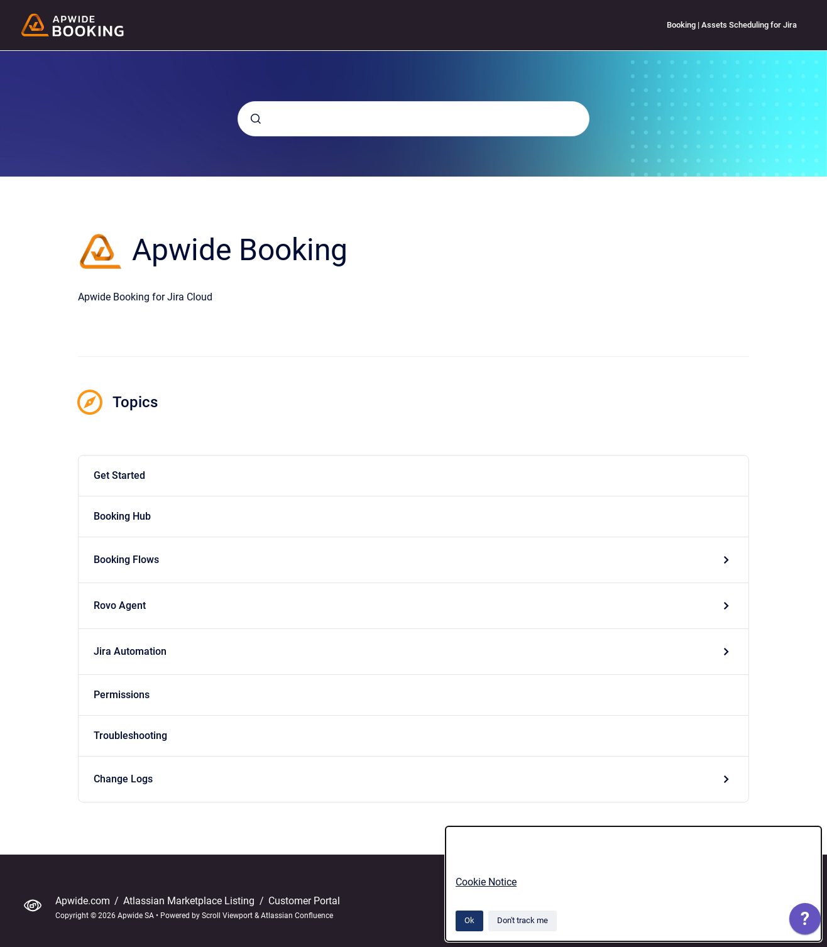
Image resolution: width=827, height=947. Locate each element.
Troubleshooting (130, 736)
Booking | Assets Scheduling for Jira (732, 25)
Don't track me (522, 920)
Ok (469, 920)
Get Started (119, 475)
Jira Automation (130, 651)
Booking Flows (126, 560)
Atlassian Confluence (297, 915)
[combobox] (413, 119)
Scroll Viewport (228, 915)
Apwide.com (83, 901)
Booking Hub (122, 516)
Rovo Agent (120, 605)
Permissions (122, 695)
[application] (805, 922)
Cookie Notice (486, 882)
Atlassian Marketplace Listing (190, 901)
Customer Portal (304, 901)
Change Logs (123, 779)
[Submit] (256, 119)
